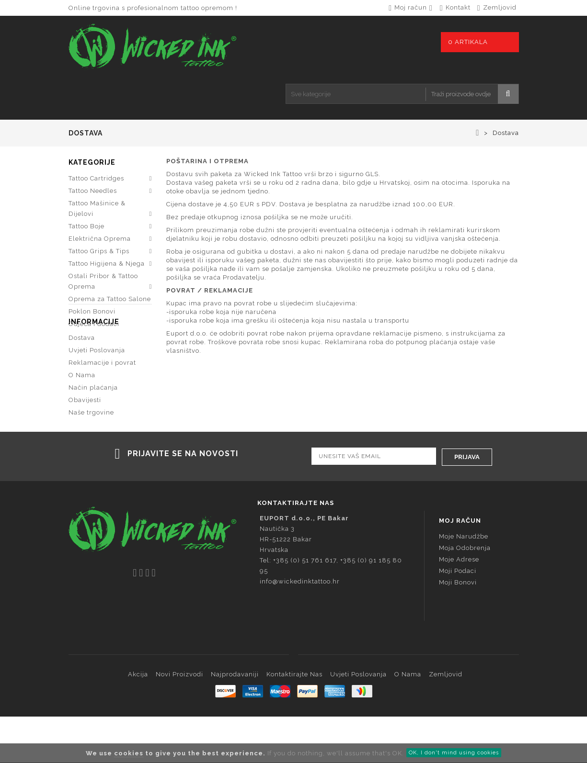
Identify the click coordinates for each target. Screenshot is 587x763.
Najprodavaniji (235, 720)
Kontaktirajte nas (294, 720)
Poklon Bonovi (92, 312)
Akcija (138, 720)
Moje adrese (459, 605)
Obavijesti (85, 439)
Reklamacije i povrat (102, 402)
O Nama (82, 414)
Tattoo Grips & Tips (99, 252)
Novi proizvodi (179, 720)
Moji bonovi (458, 628)
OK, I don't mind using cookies (454, 753)
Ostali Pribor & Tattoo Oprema (103, 283)
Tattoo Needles (93, 192)
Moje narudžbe (463, 582)
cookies (128, 753)
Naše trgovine (91, 452)
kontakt (458, 7)
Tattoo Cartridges (96, 179)
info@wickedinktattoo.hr (300, 627)
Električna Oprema (100, 240)
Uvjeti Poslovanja (97, 389)
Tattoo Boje (86, 227)
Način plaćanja (93, 427)
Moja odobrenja (465, 594)
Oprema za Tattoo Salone (110, 300)
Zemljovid (445, 720)
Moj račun (460, 567)
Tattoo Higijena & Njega (107, 265)
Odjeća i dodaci (94, 325)
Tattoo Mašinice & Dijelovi (97, 210)
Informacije (94, 361)
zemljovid (500, 7)
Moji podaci (457, 617)
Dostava (82, 377)
